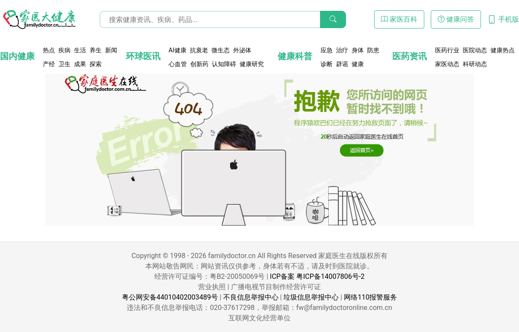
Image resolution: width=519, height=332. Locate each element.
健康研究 (252, 64)
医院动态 (475, 50)
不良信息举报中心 (251, 297)
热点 (49, 50)
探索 (96, 64)
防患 (373, 50)
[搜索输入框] (222, 19)
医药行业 (447, 50)
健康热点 (502, 50)
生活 (80, 50)
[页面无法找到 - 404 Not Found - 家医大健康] (39, 19)
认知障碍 (224, 64)
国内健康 (17, 56)
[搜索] (333, 19)
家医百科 (399, 19)
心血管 (178, 64)
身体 (358, 50)
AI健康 (177, 50)
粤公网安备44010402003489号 (170, 297)
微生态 (220, 50)
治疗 (342, 50)
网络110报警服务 (370, 297)
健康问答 (456, 19)
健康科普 (295, 56)
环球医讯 (143, 56)
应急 (326, 50)
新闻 (111, 50)
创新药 (199, 64)
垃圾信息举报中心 (311, 297)
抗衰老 (199, 50)
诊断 (326, 64)
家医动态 (447, 64)
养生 (96, 50)
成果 (80, 64)
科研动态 (475, 64)
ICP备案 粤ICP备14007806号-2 (317, 276)
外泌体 (242, 50)
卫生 (64, 64)
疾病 (64, 50)
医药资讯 (409, 56)
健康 (358, 64)
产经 (49, 64)
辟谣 (342, 64)
